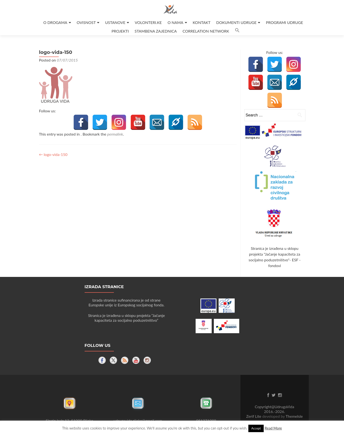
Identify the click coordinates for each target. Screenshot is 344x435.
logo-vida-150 (53, 154)
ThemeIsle (294, 416)
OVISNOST (86, 22)
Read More (273, 428)
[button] (237, 31)
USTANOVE (115, 22)
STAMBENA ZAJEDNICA (156, 31)
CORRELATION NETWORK (205, 31)
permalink (115, 134)
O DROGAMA (55, 22)
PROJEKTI (120, 31)
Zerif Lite (254, 416)
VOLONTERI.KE (148, 22)
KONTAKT (201, 22)
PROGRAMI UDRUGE (284, 22)
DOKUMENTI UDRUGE (236, 22)
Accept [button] (256, 428)
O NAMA (175, 22)
